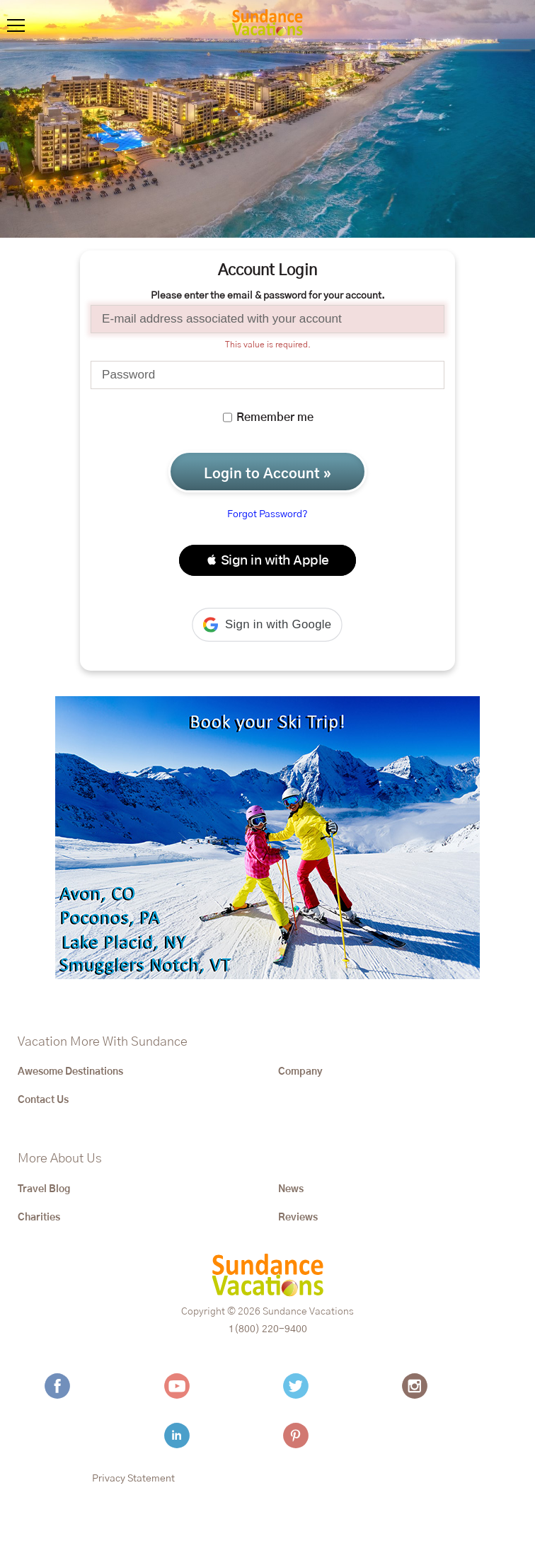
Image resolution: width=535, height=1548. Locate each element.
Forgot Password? (267, 514)
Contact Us (43, 1100)
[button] (267, 560)
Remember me (268, 417)
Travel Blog (44, 1189)
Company (300, 1072)
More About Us (60, 1159)
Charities (39, 1218)
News (291, 1189)
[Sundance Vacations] (267, 25)
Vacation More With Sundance (103, 1042)
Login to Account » (267, 474)
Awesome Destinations (70, 1072)
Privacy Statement (133, 1479)
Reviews (298, 1218)
